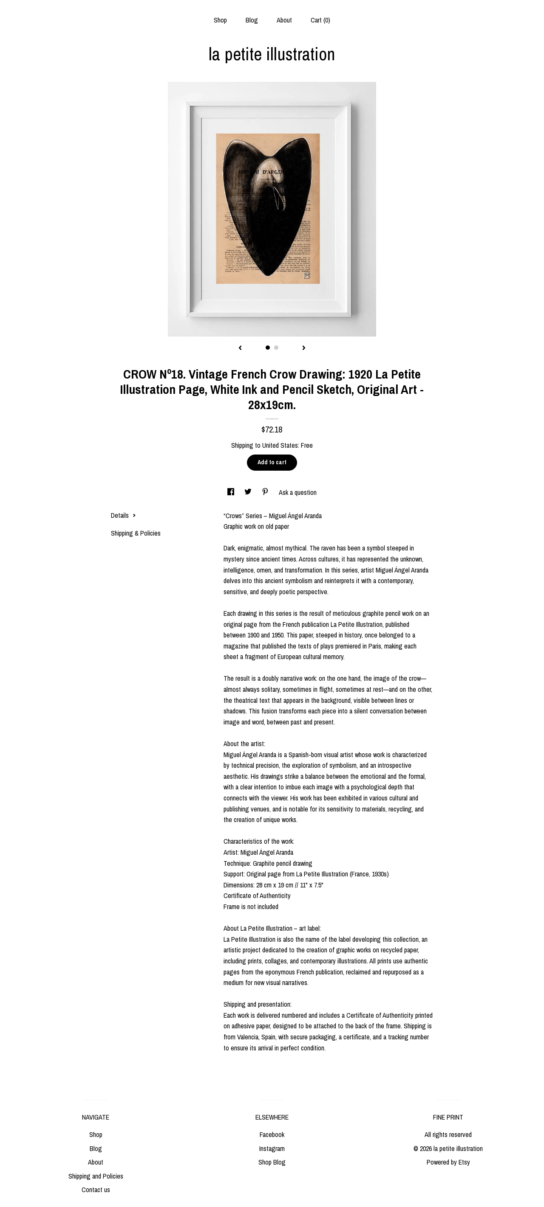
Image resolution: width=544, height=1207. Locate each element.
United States (280, 445)
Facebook (272, 1134)
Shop (220, 20)
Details (123, 515)
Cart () (320, 20)
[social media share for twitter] (248, 492)
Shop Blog (272, 1162)
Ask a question (298, 492)
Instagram (272, 1148)
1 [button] (268, 347)
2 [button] (276, 347)
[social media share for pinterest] (266, 492)
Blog (252, 20)
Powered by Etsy (448, 1162)
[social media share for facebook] (231, 492)
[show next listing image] (304, 348)
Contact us (96, 1189)
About (284, 20)
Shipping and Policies (95, 1176)
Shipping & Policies (136, 533)
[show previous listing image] (240, 348)
